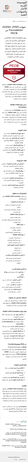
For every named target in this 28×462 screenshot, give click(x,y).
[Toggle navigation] (25, 3)
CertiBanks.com (16, 457)
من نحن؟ (15, 459)
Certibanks (23, 406)
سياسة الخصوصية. (22, 459)
